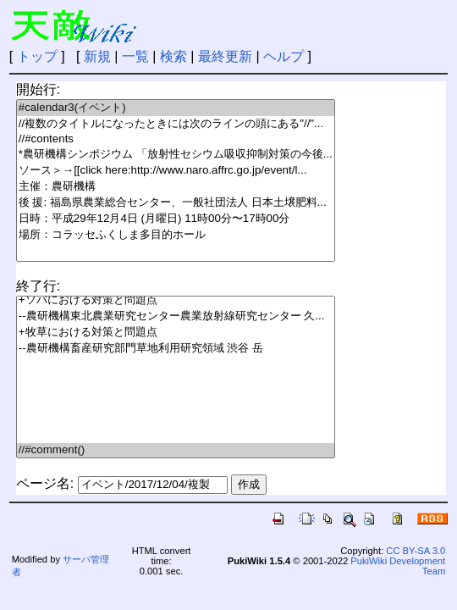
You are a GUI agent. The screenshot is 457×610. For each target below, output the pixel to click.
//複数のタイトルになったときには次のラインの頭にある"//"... (175, 124)
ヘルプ (283, 56)
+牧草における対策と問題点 (175, 332)
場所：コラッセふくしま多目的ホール (175, 235)
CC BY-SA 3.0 (415, 551)
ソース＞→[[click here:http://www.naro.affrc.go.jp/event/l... (175, 171)
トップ (37, 56)
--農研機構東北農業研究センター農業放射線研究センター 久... (175, 316)
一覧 (135, 56)
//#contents (175, 139)
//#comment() (175, 450)
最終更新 (225, 56)
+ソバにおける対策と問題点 (175, 300)
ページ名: (45, 483)
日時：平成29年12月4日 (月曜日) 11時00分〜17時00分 (175, 219)
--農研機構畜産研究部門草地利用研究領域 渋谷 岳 (175, 349)
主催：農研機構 (175, 187)
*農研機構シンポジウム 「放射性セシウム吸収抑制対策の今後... (175, 155)
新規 (97, 56)
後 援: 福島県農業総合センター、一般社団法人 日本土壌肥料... (175, 203)
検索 (173, 56)
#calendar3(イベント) (175, 108)
